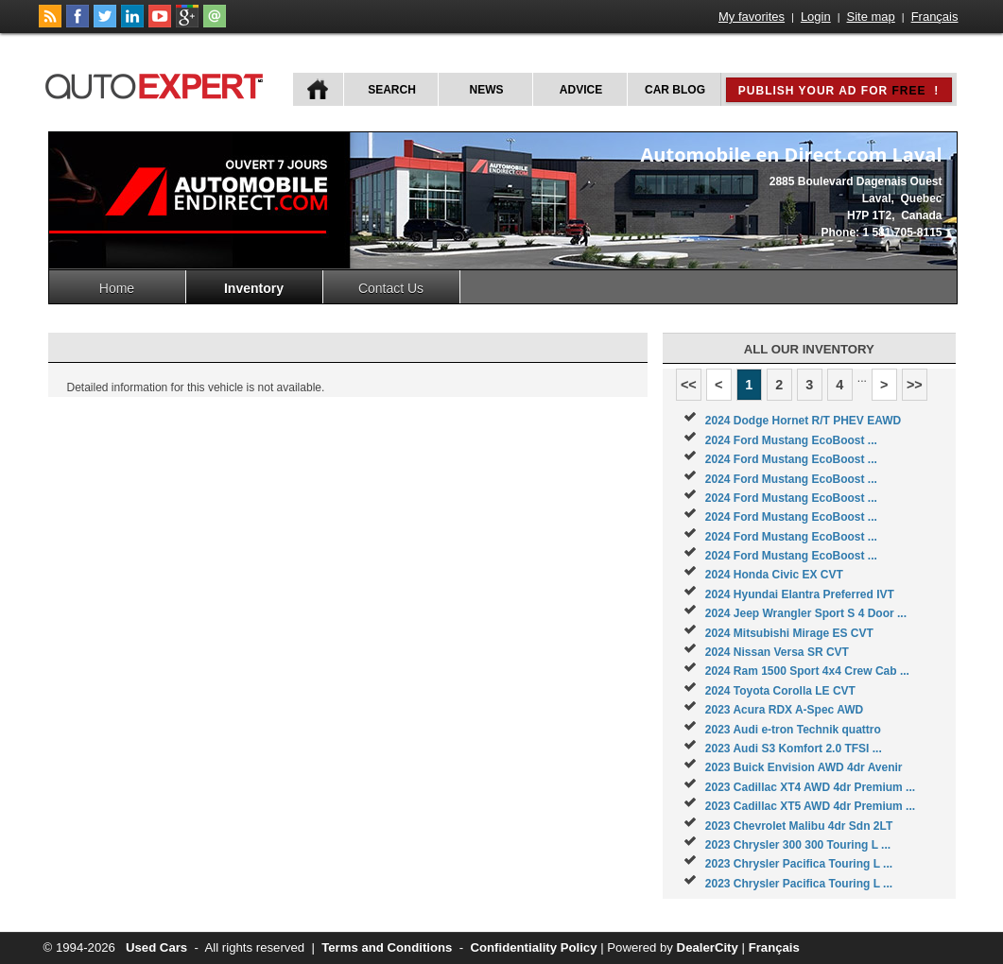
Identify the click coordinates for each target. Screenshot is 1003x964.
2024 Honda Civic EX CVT (774, 574)
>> (915, 384)
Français (935, 16)
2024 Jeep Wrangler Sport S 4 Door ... (806, 613)
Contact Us (391, 288)
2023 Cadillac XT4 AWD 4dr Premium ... (810, 787)
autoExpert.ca (157, 83)
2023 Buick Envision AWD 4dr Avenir (804, 767)
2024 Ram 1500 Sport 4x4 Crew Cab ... (807, 671)
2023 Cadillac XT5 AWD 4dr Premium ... (810, 806)
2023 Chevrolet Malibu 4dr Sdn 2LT (799, 826)
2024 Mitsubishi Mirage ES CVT (789, 633)
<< (689, 384)
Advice (581, 89)
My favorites (751, 16)
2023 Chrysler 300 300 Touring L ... (798, 845)
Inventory (254, 288)
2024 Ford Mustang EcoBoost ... (791, 440)
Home (116, 288)
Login (816, 16)
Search (392, 89)
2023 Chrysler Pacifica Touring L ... (798, 863)
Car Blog (675, 89)
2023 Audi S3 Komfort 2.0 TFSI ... (793, 748)
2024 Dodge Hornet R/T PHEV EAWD (803, 420)
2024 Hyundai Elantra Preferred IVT (799, 594)
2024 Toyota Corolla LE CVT (780, 690)
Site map (871, 16)
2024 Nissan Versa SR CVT (777, 652)
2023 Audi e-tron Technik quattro (793, 729)
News (487, 89)
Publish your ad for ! (838, 90)
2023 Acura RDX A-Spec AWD (784, 709)
